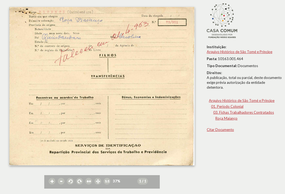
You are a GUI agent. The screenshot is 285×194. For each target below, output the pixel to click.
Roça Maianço (226, 118)
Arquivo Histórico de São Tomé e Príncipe (239, 52)
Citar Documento (220, 129)
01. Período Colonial (227, 106)
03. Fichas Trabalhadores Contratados (243, 112)
